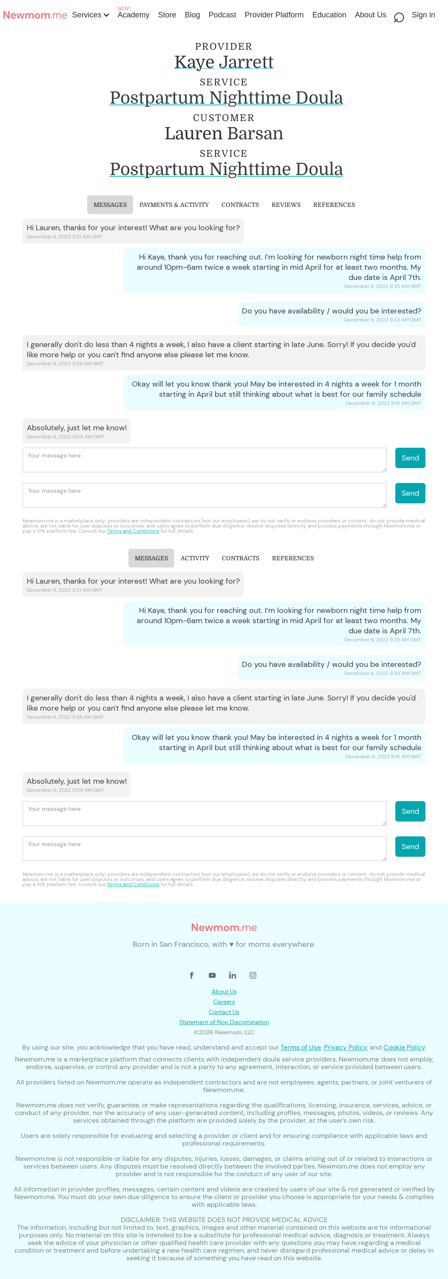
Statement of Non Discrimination (224, 1022)
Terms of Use (301, 1047)
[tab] (110, 204)
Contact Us (224, 1012)
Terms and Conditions (133, 531)
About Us (224, 991)
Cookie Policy (404, 1047)
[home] (35, 14)
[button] (90, 15)
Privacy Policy (345, 1047)
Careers (224, 1001)
